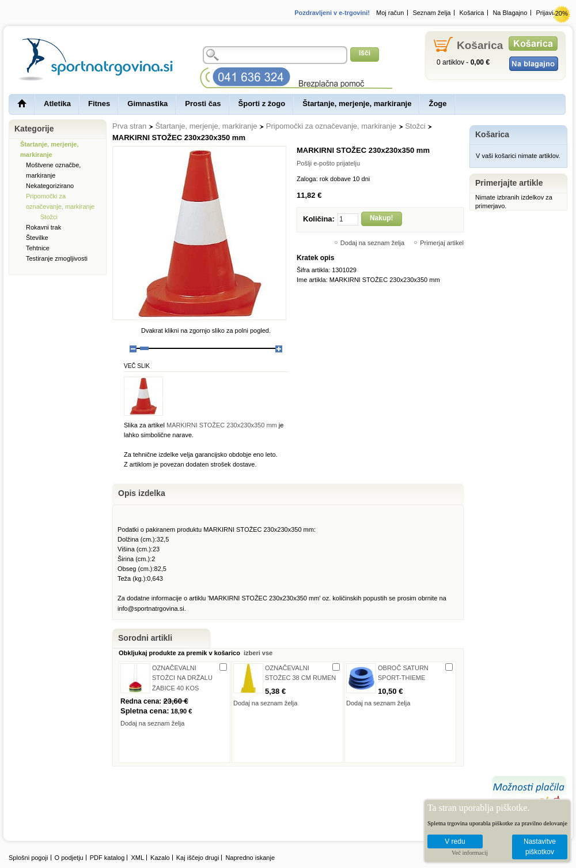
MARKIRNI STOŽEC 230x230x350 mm (221, 425)
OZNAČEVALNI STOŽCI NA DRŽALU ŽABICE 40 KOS (182, 677)
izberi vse (257, 652)
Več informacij (470, 853)
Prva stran (129, 126)
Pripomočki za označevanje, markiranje (331, 126)
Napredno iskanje (250, 857)
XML (137, 857)
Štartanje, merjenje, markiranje (206, 126)
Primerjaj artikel (442, 242)
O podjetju (69, 857)
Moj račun (390, 12)
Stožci (415, 126)
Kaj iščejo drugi (197, 857)
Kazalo (160, 857)
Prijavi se (549, 12)
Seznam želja (431, 12)
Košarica (472, 12)
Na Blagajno (509, 12)
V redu (455, 841)
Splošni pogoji (28, 857)
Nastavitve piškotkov (540, 846)
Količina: (319, 219)
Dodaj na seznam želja (372, 242)
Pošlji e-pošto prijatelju (328, 163)
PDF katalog (107, 857)
